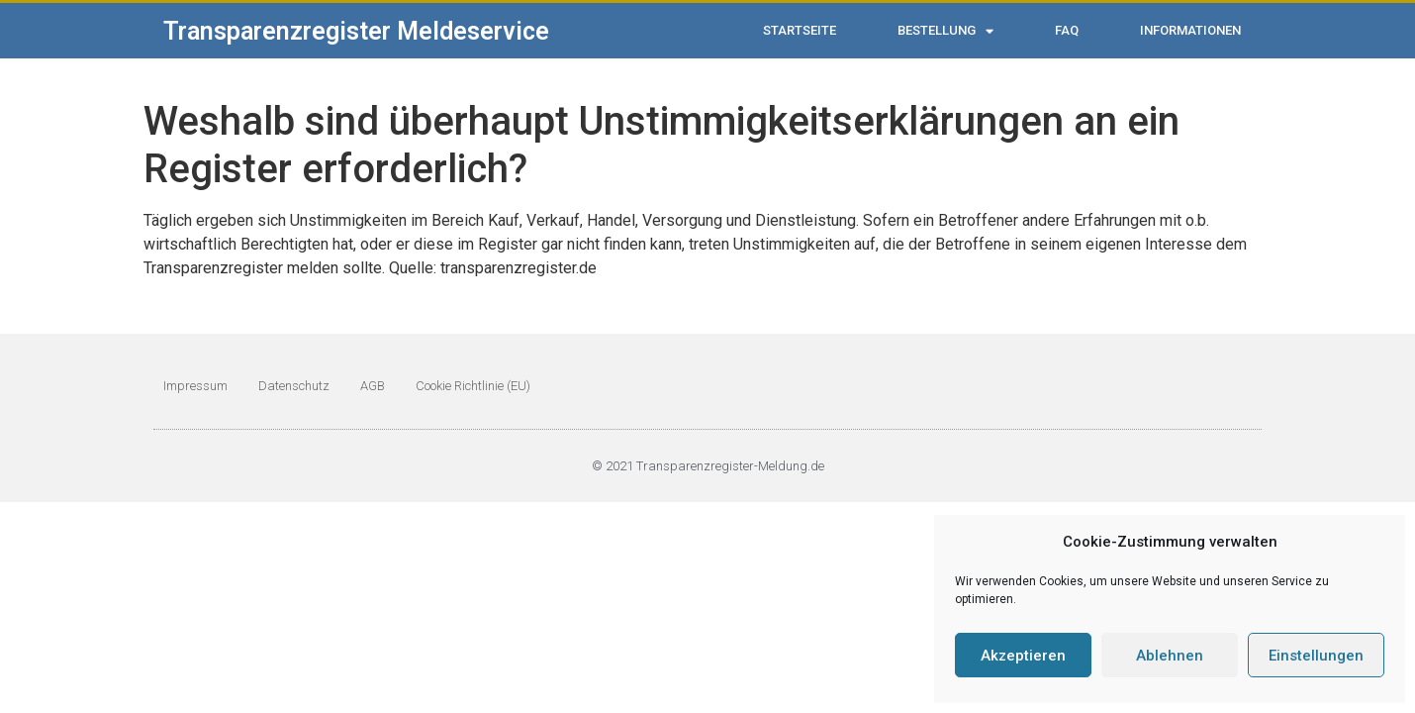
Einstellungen (1316, 655)
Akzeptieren (1023, 655)
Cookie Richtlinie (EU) (473, 385)
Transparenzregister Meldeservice (356, 31)
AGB (372, 385)
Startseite (799, 30)
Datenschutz (294, 385)
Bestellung (945, 31)
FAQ (1067, 30)
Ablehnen (1169, 655)
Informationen (1190, 30)
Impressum (195, 385)
